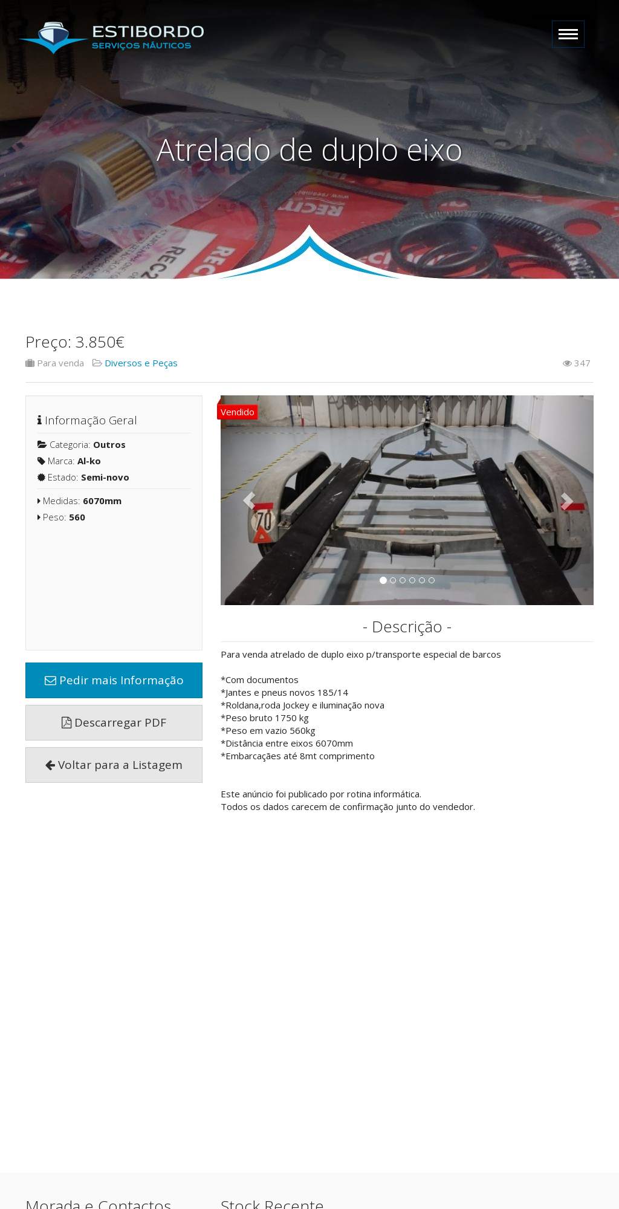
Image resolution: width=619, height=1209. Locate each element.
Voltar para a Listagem (114, 765)
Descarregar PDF (114, 722)
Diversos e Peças (141, 363)
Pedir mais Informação (114, 680)
